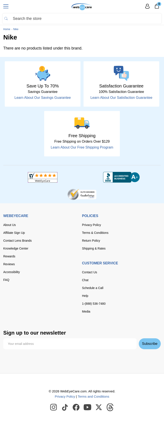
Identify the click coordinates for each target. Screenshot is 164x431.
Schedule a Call (92, 288)
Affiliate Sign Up (14, 232)
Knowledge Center (15, 248)
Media (86, 311)
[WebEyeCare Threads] (110, 407)
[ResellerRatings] (81, 194)
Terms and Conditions (93, 396)
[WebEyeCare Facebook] (76, 407)
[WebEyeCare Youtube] (88, 407)
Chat (85, 280)
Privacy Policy (91, 225)
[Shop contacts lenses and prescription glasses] (82, 6)
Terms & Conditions (95, 232)
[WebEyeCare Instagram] (54, 407)
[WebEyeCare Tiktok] (65, 407)
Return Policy (91, 240)
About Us (9, 225)
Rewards (9, 256)
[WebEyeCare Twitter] (99, 407)
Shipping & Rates (93, 248)
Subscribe (149, 343)
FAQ (6, 280)
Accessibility (11, 272)
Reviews (9, 264)
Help (85, 296)
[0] (157, 7)
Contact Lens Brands (17, 240)
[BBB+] (121, 177)
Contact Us (89, 272)
